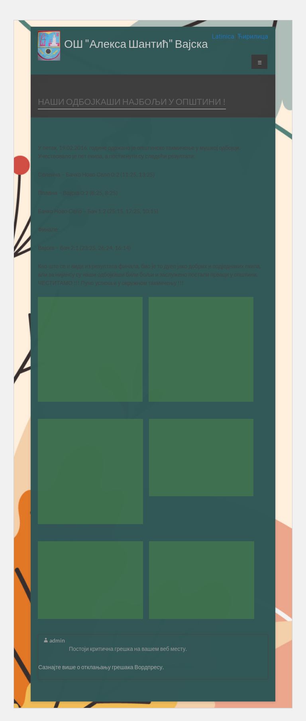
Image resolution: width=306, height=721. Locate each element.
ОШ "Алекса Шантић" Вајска (136, 43)
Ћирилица (252, 36)
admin (57, 640)
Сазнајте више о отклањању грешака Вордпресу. (101, 667)
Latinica (224, 36)
